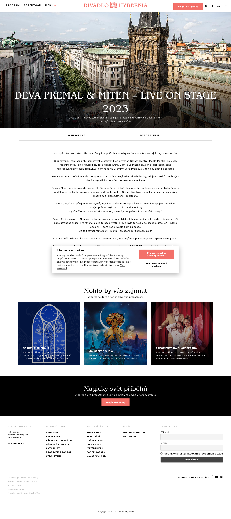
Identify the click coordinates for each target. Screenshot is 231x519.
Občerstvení (95, 440)
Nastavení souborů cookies (156, 264)
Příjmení (164, 432)
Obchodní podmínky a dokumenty (23, 478)
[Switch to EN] (226, 6)
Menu (49, 5)
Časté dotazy (96, 452)
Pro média (130, 436)
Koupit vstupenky (188, 6)
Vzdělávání (53, 456)
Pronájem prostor (59, 452)
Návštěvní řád (96, 456)
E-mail (163, 443)
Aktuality (53, 448)
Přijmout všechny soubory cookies (156, 254)
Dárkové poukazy (57, 444)
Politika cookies (15, 485)
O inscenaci (77, 135)
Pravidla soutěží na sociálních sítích (24, 493)
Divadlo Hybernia (125, 511)
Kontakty (16, 443)
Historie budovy (134, 432)
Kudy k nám (94, 432)
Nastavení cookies (16, 489)
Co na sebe (94, 444)
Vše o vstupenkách (59, 440)
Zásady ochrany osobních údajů (22, 481)
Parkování (93, 436)
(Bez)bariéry (95, 448)
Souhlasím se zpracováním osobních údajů (193, 454)
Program (13, 5)
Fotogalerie (150, 135)
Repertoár (32, 5)
